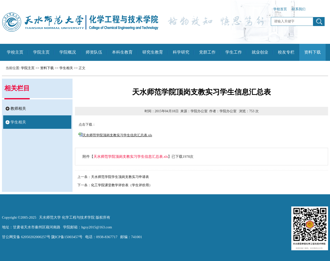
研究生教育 (152, 52)
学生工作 (233, 52)
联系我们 (298, 9)
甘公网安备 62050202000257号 (26, 237)
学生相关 (66, 68)
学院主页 (41, 52)
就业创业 (260, 52)
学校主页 (15, 52)
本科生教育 (122, 52)
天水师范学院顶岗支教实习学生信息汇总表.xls (130, 156)
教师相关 (18, 108)
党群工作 (207, 52)
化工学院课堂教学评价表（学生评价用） (121, 185)
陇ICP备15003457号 (66, 237)
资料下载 (312, 52)
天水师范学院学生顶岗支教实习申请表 (120, 177)
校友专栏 (286, 52)
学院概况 (67, 52)
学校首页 (280, 9)
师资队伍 (94, 52)
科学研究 (181, 52)
